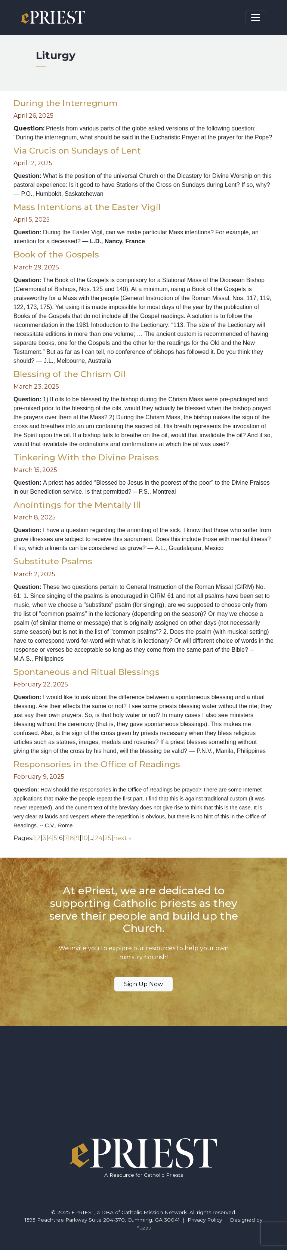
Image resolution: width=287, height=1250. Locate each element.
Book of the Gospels (56, 254)
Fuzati (143, 1228)
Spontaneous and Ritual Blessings (86, 672)
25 (107, 838)
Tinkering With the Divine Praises (86, 457)
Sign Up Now (143, 984)
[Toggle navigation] (255, 17)
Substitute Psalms (52, 561)
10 (84, 838)
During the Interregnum (65, 103)
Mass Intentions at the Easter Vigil (87, 207)
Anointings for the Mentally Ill (77, 505)
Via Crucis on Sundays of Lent (77, 150)
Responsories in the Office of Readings (96, 764)
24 (98, 838)
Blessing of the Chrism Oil (69, 374)
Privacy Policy (205, 1220)
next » (122, 838)
